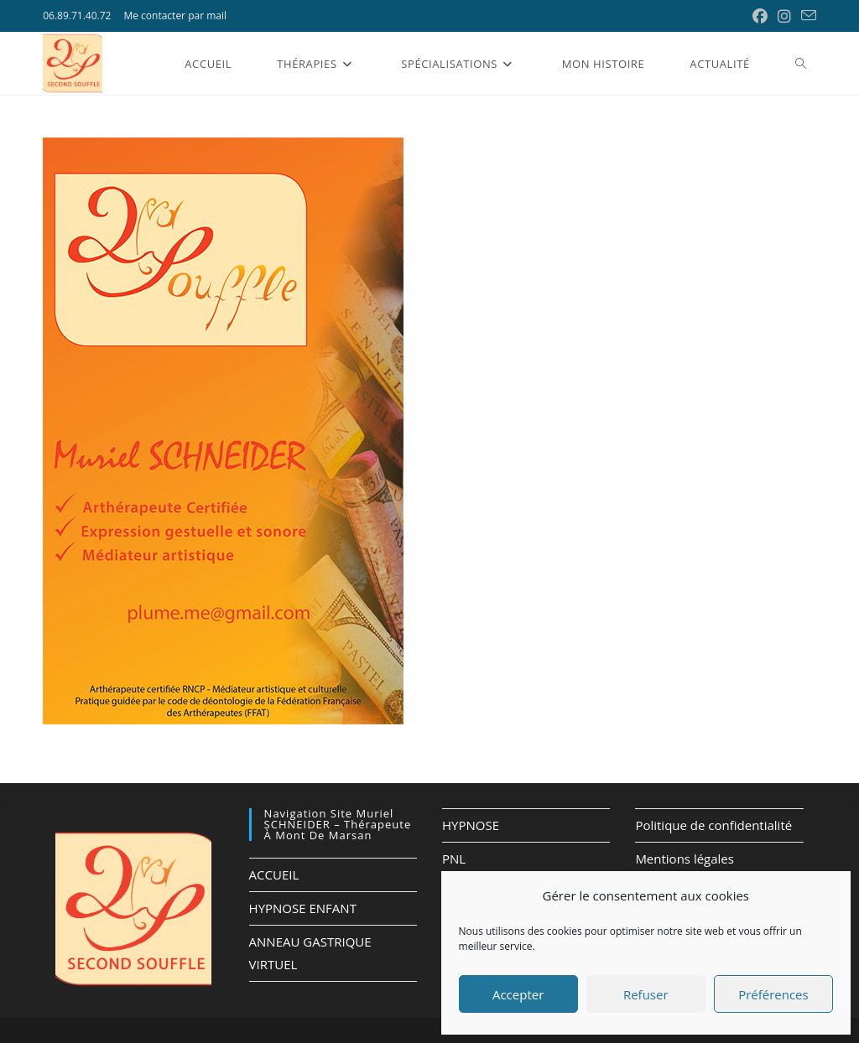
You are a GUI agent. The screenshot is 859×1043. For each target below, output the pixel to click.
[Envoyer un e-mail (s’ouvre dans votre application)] (806, 16)
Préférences (773, 994)
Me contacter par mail (174, 15)
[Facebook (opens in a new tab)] (760, 16)
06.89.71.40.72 (77, 15)
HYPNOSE (470, 825)
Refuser (646, 994)
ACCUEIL (274, 874)
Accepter (518, 994)
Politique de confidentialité (713, 825)
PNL (454, 858)
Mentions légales (684, 858)
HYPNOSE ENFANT (303, 908)
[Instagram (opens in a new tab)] (784, 16)
